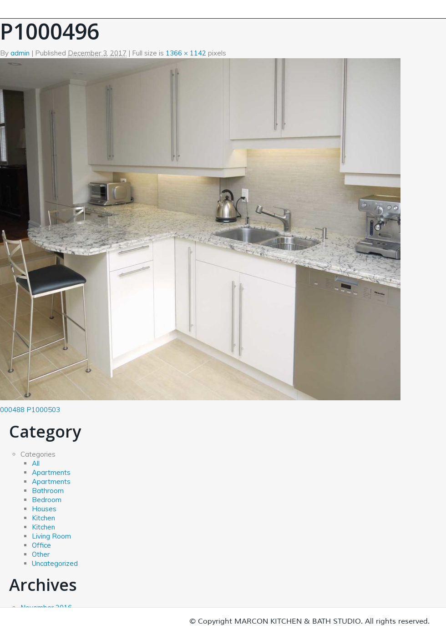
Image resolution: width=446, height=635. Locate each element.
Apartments (51, 472)
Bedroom (46, 499)
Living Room (51, 536)
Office (41, 545)
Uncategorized (55, 563)
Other (41, 554)
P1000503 (43, 409)
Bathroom (48, 490)
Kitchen (43, 518)
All (36, 463)
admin (20, 53)
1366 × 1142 (186, 53)
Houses (44, 508)
